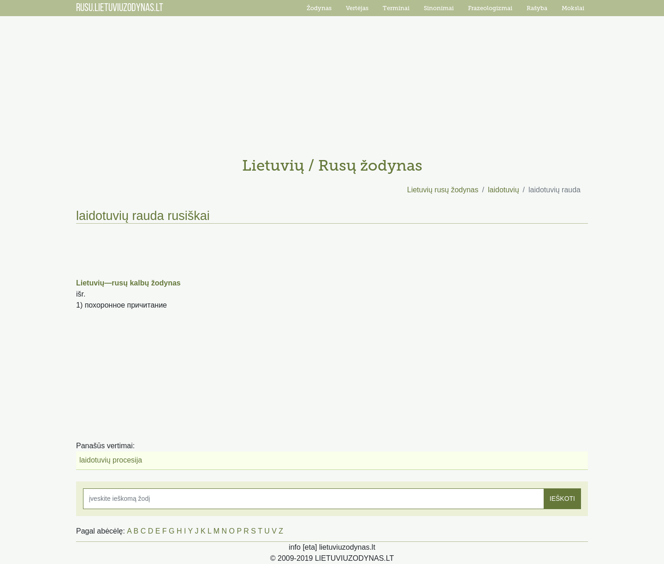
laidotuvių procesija (110, 460)
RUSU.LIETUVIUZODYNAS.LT (119, 8)
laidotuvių (503, 190)
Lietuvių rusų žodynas (443, 190)
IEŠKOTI (562, 498)
